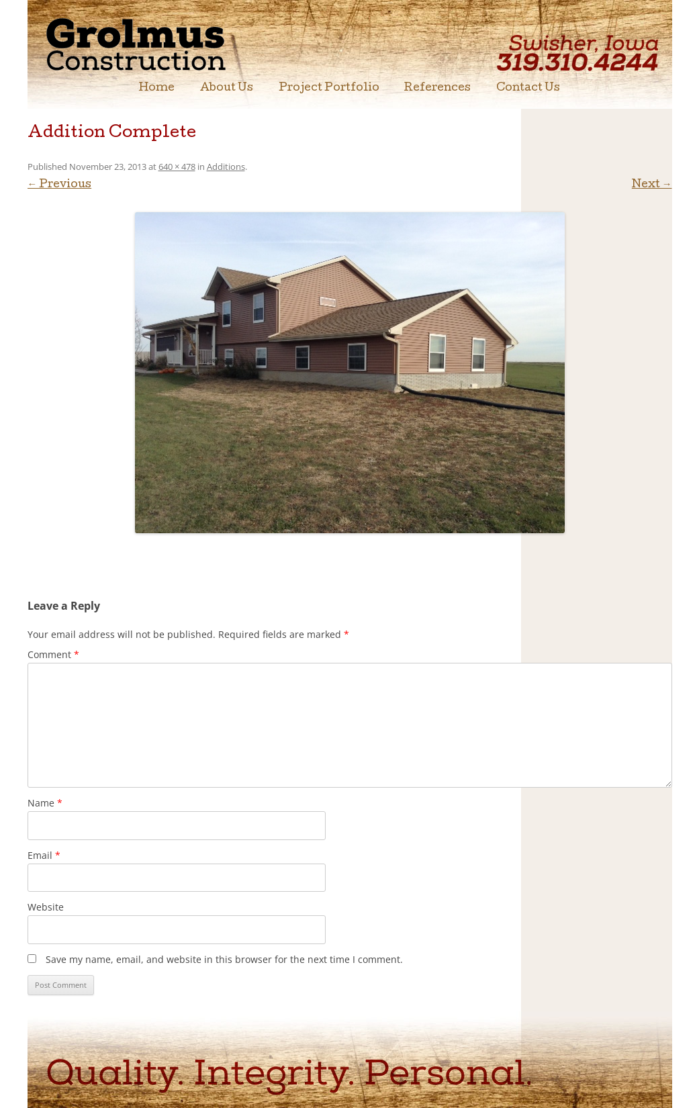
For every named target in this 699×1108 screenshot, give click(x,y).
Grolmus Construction (159, 43)
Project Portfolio (329, 88)
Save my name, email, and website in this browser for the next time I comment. (224, 959)
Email (44, 855)
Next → (652, 185)
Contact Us (528, 88)
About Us (226, 88)
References (437, 88)
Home (157, 88)
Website (46, 907)
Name (45, 802)
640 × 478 (176, 166)
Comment (53, 654)
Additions (226, 166)
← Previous (60, 185)
